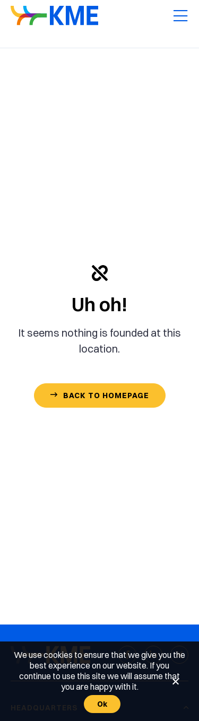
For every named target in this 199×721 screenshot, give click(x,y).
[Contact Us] (100, 395)
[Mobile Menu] (180, 16)
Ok (102, 704)
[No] (175, 681)
